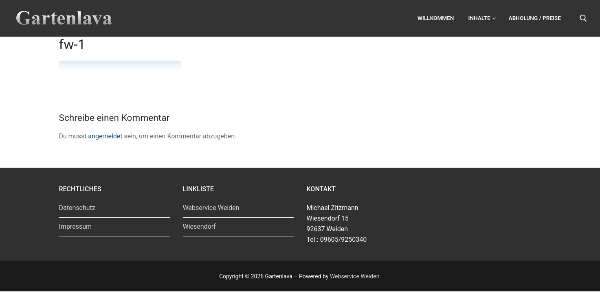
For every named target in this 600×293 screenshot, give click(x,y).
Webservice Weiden (211, 208)
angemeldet (105, 136)
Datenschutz (77, 208)
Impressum (75, 226)
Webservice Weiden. (355, 276)
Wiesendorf (199, 226)
